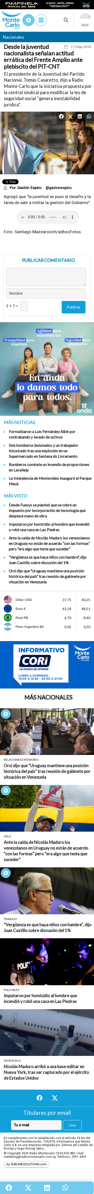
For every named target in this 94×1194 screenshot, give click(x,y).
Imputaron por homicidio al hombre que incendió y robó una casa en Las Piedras (49, 527)
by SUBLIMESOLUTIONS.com (27, 1164)
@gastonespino (59, 188)
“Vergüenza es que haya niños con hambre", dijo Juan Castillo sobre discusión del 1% (47, 560)
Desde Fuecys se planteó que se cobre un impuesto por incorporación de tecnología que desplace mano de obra (47, 510)
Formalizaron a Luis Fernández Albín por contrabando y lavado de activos (42, 434)
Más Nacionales (48, 697)
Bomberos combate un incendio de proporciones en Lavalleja (49, 467)
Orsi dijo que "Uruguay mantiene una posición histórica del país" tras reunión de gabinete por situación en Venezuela (47, 576)
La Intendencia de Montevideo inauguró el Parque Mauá (50, 481)
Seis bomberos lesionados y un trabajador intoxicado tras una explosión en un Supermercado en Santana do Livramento (43, 451)
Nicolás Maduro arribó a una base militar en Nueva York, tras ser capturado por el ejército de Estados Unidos (46, 1072)
